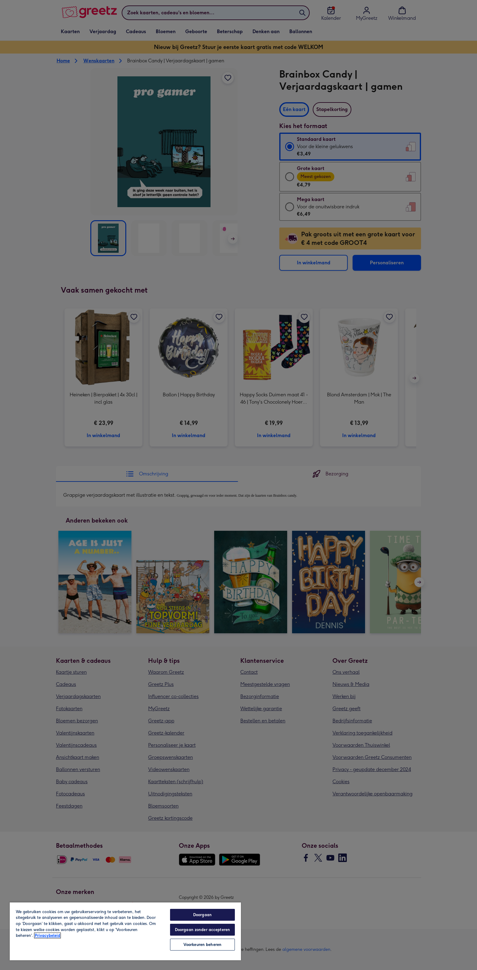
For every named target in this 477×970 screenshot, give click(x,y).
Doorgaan (202, 915)
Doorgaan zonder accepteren (202, 929)
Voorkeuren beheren (202, 944)
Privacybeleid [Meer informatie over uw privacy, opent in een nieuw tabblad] (47, 935)
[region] (125, 931)
